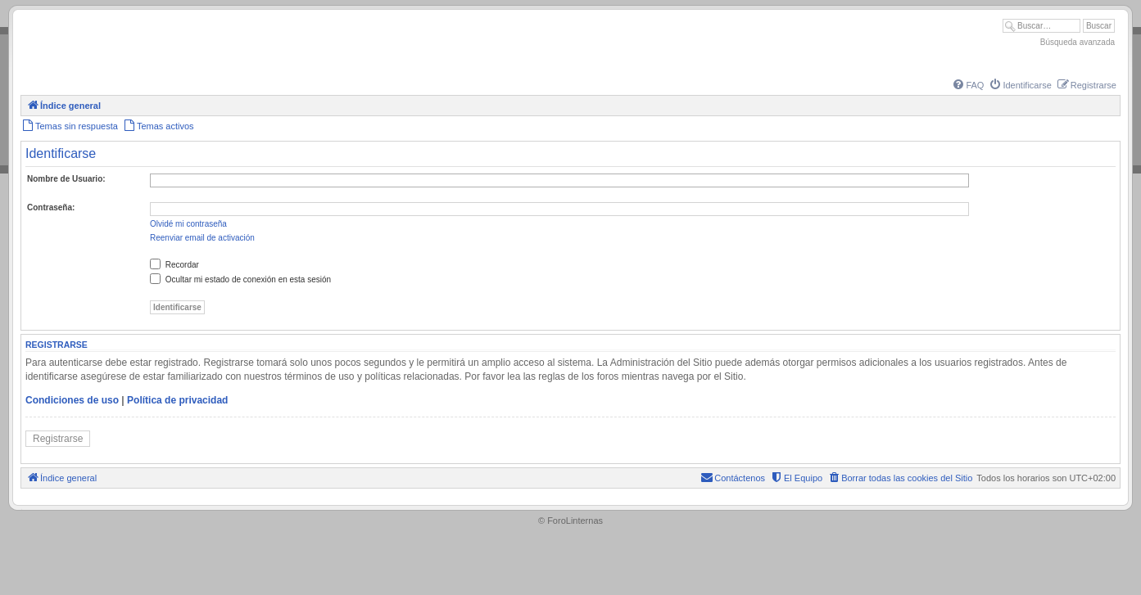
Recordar (174, 264)
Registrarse (58, 438)
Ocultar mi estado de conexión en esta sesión (240, 279)
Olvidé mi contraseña (188, 223)
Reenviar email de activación (202, 237)
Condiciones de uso (72, 400)
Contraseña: (51, 207)
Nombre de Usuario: (66, 178)
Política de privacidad (177, 400)
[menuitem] (967, 85)
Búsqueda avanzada (1077, 42)
